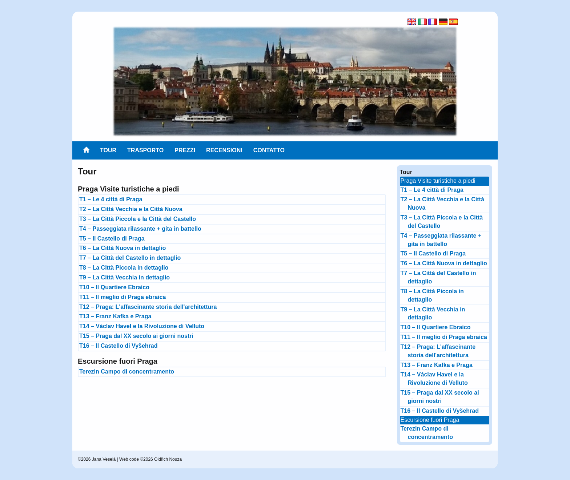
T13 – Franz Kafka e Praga (115, 316)
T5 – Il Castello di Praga (112, 238)
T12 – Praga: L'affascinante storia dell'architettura (148, 307)
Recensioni (224, 150)
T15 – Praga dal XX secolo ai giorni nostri (136, 336)
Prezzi (184, 150)
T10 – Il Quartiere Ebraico (114, 287)
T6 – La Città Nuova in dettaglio (122, 248)
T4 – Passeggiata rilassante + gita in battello (140, 229)
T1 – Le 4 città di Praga (110, 199)
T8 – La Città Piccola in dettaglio (123, 268)
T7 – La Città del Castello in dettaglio (130, 258)
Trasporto (145, 150)
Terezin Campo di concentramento (126, 371)
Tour (108, 150)
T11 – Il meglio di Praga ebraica (122, 297)
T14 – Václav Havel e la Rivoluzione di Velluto (141, 326)
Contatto (269, 150)
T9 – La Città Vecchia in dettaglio (124, 277)
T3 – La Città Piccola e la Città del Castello (137, 219)
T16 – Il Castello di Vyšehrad (118, 346)
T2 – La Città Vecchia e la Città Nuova (130, 209)
